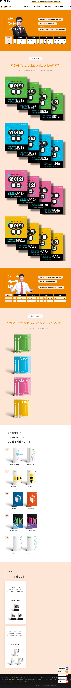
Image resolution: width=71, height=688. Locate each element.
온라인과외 (63, 675)
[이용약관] (33, 681)
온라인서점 (63, 678)
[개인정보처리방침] (28, 681)
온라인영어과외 (59, 7)
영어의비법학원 (63, 672)
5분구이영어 (36, 7)
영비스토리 (27, 7)
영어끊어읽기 (63, 668)
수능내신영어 (47, 7)
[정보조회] (13, 679)
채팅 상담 (64, 681)
